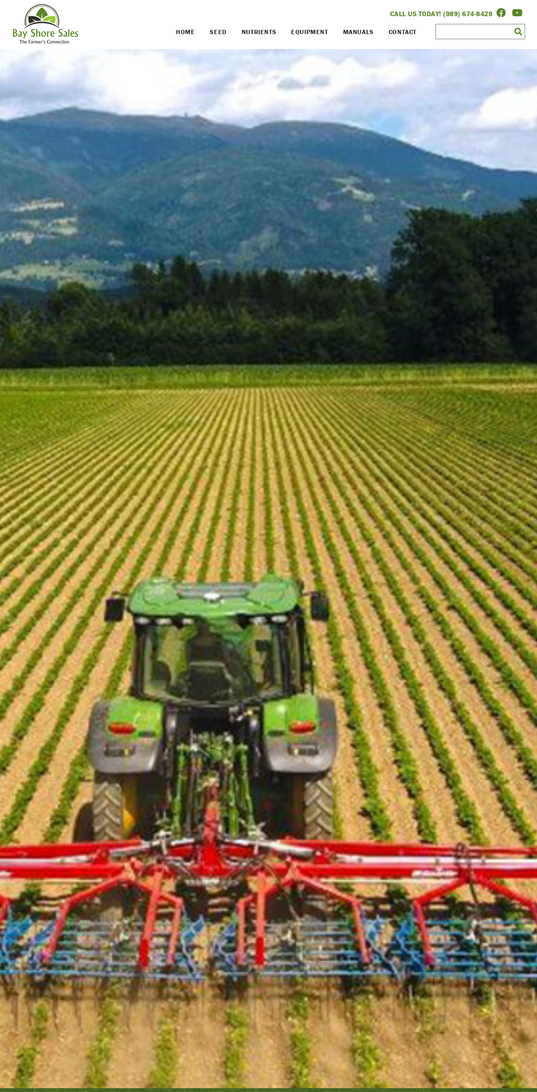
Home (185, 32)
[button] (518, 31)
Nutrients (259, 32)
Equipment (309, 32)
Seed (218, 32)
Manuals (358, 32)
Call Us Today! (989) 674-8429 (441, 13)
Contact (402, 32)
